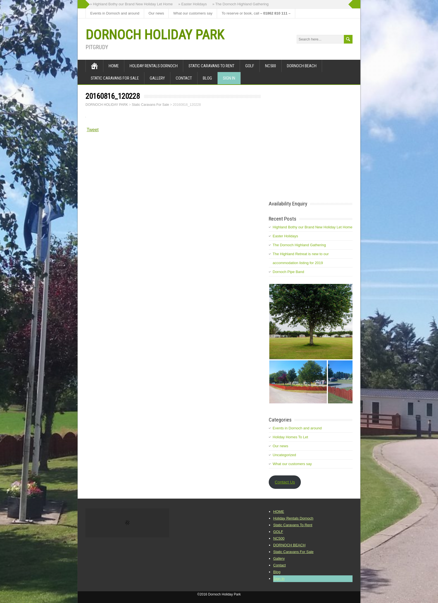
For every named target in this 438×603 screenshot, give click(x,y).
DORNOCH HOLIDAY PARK (154, 35)
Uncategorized (284, 455)
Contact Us (285, 482)
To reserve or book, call (256, 13)
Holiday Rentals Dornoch (154, 65)
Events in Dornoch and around (114, 13)
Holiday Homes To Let (290, 437)
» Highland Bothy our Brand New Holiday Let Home (131, 4)
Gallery (157, 78)
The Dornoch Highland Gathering (299, 245)
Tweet (93, 129)
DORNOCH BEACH (301, 65)
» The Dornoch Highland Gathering (240, 4)
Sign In (229, 78)
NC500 (270, 65)
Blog (207, 78)
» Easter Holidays (192, 4)
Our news (156, 13)
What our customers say (192, 13)
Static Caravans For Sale (115, 78)
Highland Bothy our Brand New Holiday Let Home (312, 227)
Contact (184, 78)
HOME (114, 65)
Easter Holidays (285, 236)
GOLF (249, 65)
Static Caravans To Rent (211, 65)
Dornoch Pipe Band (288, 272)
